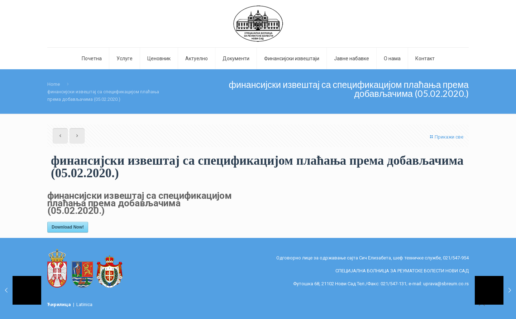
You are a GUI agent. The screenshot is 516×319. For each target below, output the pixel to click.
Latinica (84, 304)
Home (53, 84)
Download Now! (68, 227)
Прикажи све (445, 137)
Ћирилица (59, 304)
